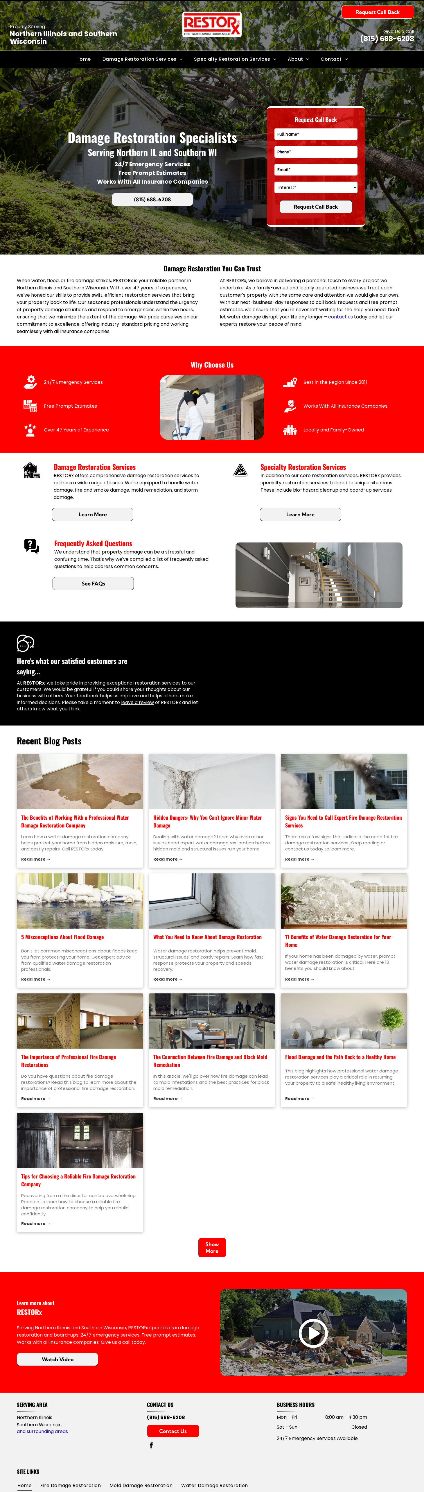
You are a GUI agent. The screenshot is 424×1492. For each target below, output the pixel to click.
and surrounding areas (42, 1431)
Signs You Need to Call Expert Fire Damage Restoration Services (343, 821)
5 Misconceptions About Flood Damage (62, 937)
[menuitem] (84, 59)
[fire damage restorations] (80, 1021)
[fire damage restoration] (344, 781)
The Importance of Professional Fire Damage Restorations (68, 1060)
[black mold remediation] (212, 1021)
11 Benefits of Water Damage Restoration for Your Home (338, 940)
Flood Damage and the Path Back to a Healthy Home (340, 1057)
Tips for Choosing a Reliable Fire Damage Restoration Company (78, 1180)
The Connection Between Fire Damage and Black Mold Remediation (210, 1060)
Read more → (36, 859)
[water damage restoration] (212, 781)
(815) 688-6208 (387, 39)
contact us (340, 317)
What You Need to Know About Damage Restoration (207, 937)
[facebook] (151, 1446)
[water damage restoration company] (80, 781)
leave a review (137, 702)
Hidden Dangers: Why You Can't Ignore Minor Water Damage (207, 821)
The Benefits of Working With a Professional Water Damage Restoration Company (75, 821)
